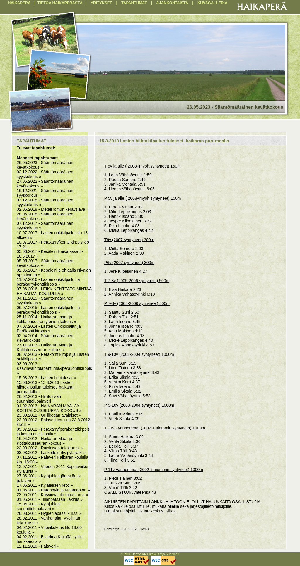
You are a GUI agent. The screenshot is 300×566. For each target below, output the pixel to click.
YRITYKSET (101, 3)
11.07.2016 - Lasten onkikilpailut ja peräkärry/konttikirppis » (48, 282)
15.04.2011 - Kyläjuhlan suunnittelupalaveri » (38, 506)
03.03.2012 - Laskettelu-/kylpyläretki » (51, 452)
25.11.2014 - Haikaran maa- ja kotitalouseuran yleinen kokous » (46, 319)
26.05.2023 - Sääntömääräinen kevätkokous (235, 107)
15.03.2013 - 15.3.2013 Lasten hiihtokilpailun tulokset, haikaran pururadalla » (46, 387)
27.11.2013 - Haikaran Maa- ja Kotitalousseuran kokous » (44, 347)
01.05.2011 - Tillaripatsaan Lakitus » (50, 499)
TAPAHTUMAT (134, 3)
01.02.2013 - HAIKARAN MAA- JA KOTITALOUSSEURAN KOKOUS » (49, 408)
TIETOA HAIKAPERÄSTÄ (60, 3)
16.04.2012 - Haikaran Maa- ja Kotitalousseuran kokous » (44, 441)
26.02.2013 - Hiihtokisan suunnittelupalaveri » (39, 398)
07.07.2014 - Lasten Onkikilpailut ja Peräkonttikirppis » (49, 328)
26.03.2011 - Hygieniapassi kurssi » (49, 513)
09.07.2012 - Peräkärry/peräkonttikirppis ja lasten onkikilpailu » (53, 431)
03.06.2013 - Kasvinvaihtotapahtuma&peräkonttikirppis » (54, 368)
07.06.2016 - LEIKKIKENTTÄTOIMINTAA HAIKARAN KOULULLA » (54, 291)
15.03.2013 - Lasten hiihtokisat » (46, 377)
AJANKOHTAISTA (172, 3)
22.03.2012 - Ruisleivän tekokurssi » (50, 448)
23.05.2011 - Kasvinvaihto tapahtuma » (52, 494)
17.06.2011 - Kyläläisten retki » (45, 485)
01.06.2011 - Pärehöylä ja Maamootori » (53, 490)
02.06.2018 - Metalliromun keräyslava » (52, 209)
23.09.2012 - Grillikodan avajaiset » (49, 415)
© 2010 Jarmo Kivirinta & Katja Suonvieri (150, 554)
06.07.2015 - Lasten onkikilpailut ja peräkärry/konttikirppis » (48, 310)
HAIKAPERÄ (19, 3)
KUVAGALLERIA (212, 3)
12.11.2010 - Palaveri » (38, 546)
